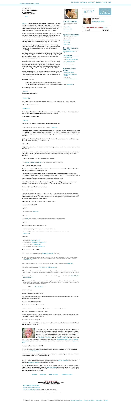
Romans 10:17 (26, 98)
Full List (105, 27)
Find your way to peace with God (31, 385)
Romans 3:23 (27, 259)
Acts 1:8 (28, 218)
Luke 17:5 (25, 120)
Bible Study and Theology (72, 59)
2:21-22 (39, 162)
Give (109, 2)
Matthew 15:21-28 (45, 48)
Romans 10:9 (29, 277)
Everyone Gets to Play (62, 337)
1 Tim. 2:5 (40, 267)
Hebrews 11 (54, 127)
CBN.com (24, 23)
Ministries (98, 2)
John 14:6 (25, 91)
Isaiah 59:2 (70, 263)
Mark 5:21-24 (53, 48)
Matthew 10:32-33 (32, 204)
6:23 (32, 259)
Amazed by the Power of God (64, 339)
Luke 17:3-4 (43, 242)
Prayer (105, 2)
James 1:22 (29, 162)
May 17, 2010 (67, 42)
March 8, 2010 (67, 26)
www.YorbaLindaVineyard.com (70, 78)
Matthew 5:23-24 (36, 242)
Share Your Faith (39, 286)
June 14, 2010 (67, 40)
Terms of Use (99, 400)
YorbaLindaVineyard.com (36, 350)
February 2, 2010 (67, 30)
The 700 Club (75, 2)
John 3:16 (50, 253)
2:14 (33, 162)
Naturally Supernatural (69, 72)
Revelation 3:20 (72, 276)
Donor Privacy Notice (89, 400)
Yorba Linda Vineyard (52, 367)
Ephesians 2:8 (26, 108)
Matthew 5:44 (37, 244)
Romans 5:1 (45, 253)
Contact (106, 400)
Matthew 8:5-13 (36, 48)
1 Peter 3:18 (47, 267)
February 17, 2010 (68, 28)
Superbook (91, 2)
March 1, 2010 (67, 44)
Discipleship (69, 57)
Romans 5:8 (53, 267)
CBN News (83, 2)
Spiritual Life (71, 64)
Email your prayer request (98, 21)
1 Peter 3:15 (35, 211)
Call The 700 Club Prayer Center (31, 389)
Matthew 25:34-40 (35, 240)
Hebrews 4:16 (25, 71)
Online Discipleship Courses (69, 51)
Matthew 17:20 (26, 58)
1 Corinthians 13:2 (35, 58)
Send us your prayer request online (31, 387)
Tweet (26, 16)
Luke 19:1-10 (25, 50)
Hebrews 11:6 (70, 84)
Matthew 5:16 (26, 233)
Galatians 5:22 (41, 246)
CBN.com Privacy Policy (76, 400)
